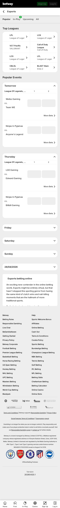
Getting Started (9, 336)
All (37, 19)
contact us (35, 430)
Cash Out (36, 332)
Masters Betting (9, 381)
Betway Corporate (10, 344)
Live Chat (6, 328)
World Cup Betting (10, 390)
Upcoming (28, 19)
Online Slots (37, 394)
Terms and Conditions (11, 413)
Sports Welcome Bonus (41, 319)
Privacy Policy (8, 340)
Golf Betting (37, 365)
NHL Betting (8, 373)
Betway (6, 315)
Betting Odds (37, 377)
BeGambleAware (9, 332)
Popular (6, 19)
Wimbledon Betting (11, 386)
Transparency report (42, 418)
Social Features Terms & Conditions (22, 418)
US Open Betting (9, 365)
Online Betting (38, 328)
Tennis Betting (38, 361)
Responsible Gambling (12, 323)
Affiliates (35, 323)
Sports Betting (38, 344)
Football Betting (9, 348)
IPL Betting (36, 369)
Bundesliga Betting (40, 348)
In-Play (16, 18)
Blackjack (6, 394)
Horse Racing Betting (11, 361)
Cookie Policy (37, 340)
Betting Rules (8, 319)
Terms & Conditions (40, 336)
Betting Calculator (39, 386)
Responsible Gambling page (20, 430)
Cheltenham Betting (40, 381)
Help (34, 315)
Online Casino (38, 390)
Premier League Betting (12, 352)
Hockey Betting (9, 369)
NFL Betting (36, 373)
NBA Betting (37, 357)
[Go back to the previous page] (3, 11)
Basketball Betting (10, 357)
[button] (34, 103)
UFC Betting (8, 377)
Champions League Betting (43, 352)
